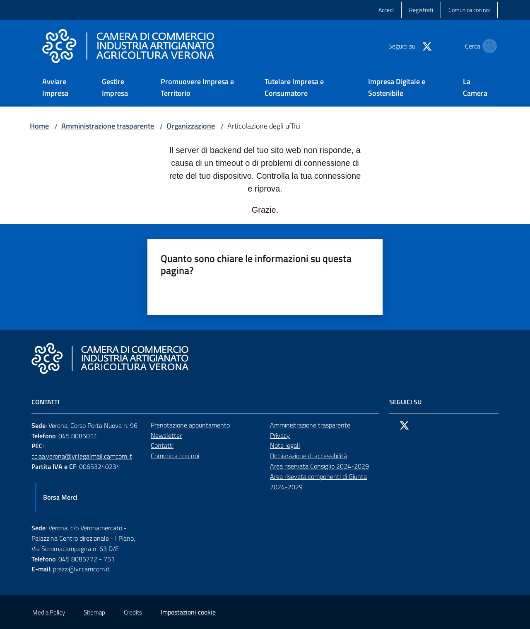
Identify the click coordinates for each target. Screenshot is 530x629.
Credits (133, 612)
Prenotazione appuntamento (190, 425)
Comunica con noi (175, 456)
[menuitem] (62, 88)
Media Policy (48, 612)
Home (39, 125)
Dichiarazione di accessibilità (308, 456)
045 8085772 (77, 559)
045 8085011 (77, 436)
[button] (488, 46)
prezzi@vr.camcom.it (81, 569)
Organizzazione (190, 125)
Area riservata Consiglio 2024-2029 (319, 466)
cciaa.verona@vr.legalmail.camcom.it (81, 456)
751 (109, 559)
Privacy (280, 435)
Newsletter (166, 435)
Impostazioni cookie (188, 612)
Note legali (285, 445)
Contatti (162, 445)
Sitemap (94, 612)
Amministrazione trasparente (107, 125)
